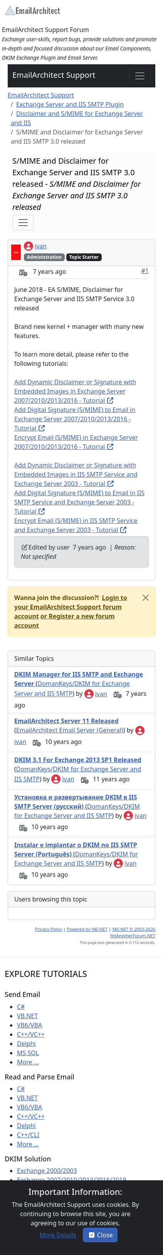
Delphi (26, 1043)
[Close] (145, 597)
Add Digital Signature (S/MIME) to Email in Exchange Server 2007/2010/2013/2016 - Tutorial (74, 418)
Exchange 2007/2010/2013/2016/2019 (71, 1180)
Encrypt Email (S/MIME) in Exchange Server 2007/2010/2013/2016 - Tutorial (76, 442)
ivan (35, 246)
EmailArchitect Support (53, 75)
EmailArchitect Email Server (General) (69, 730)
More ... (28, 1062)
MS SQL (28, 1053)
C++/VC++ (31, 1034)
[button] (70, 606)
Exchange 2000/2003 (47, 1170)
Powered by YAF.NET (87, 929)
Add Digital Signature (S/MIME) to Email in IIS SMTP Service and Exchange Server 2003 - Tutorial (79, 502)
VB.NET (27, 1016)
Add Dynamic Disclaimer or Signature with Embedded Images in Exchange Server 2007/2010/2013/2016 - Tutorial (75, 391)
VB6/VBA (29, 1025)
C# (21, 1006)
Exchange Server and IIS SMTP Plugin (70, 104)
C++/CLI (28, 1135)
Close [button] (100, 1235)
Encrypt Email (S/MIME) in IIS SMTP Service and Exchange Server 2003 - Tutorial (75, 525)
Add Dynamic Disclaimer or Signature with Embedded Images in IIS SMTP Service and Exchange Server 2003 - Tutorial (76, 474)
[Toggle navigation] (140, 76)
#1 (145, 270)
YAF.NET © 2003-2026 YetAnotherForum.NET (132, 932)
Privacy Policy (48, 929)
